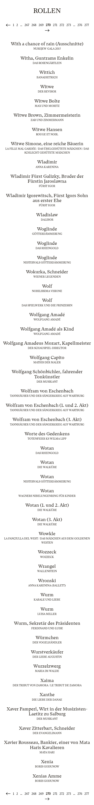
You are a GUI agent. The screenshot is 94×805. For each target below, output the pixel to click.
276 (79, 25)
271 (55, 25)
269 (41, 25)
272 (61, 25)
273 (68, 25)
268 (33, 25)
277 (86, 25)
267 (27, 25)
